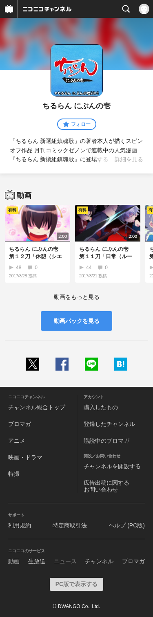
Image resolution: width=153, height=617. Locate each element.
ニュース (65, 561)
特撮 (14, 473)
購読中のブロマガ (106, 440)
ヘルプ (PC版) (127, 525)
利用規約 (19, 525)
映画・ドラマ (25, 457)
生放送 (36, 561)
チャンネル (99, 561)
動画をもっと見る (77, 297)
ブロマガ (19, 424)
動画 (14, 561)
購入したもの (101, 407)
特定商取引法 (70, 525)
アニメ (16, 440)
